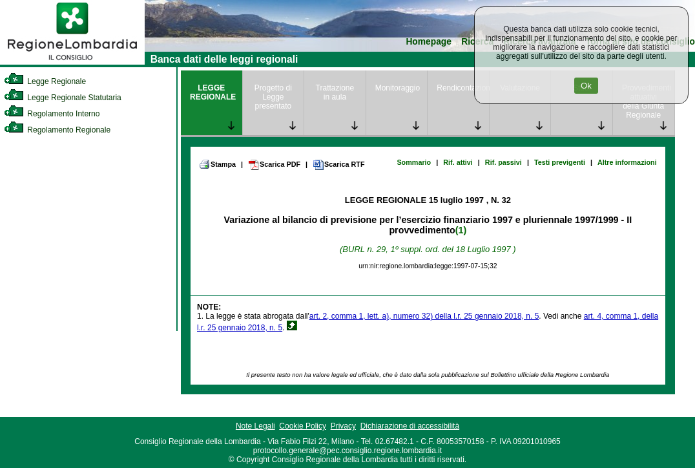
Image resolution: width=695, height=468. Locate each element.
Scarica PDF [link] (274, 165)
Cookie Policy (302, 426)
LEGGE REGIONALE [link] (213, 92)
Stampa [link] (217, 164)
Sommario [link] (414, 162)
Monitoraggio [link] (397, 87)
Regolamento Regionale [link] (57, 129)
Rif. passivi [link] (503, 162)
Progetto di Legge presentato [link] (273, 97)
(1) (460, 230)
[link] (72, 62)
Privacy (343, 426)
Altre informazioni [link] (627, 162)
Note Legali (255, 426)
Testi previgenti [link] (559, 162)
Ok (586, 85)
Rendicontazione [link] (463, 87)
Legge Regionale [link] (45, 81)
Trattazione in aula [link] (335, 92)
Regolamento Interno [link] (51, 113)
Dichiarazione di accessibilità (409, 426)
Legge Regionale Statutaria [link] (62, 97)
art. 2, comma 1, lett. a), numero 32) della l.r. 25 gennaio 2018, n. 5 (424, 316)
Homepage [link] (428, 42)
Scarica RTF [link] (338, 165)
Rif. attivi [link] (458, 162)
